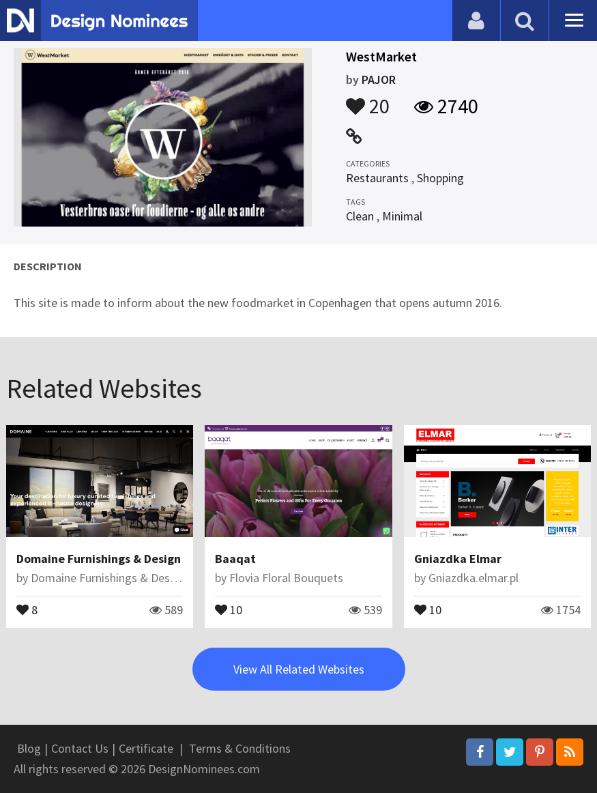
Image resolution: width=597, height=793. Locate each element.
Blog (29, 748)
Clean (360, 216)
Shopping (440, 178)
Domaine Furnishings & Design (98, 558)
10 (228, 609)
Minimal (402, 216)
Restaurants (377, 178)
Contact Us (79, 748)
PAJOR (379, 79)
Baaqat (235, 558)
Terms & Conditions (240, 748)
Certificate (146, 748)
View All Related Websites (298, 669)
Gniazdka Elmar (457, 558)
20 (368, 99)
